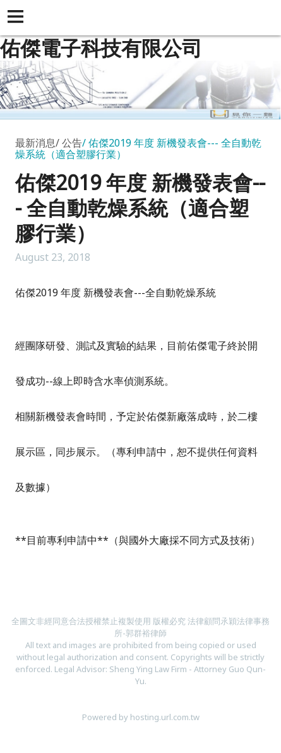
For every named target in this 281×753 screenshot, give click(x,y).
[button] (17, 17)
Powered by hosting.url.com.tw (141, 717)
